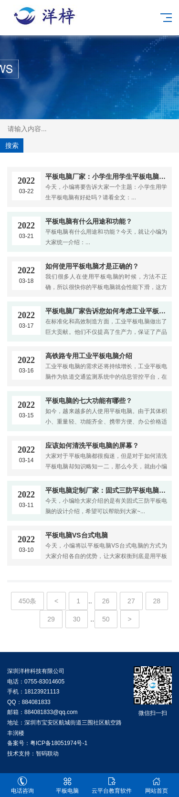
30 (77, 619)
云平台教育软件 (112, 785)
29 (51, 619)
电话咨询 (22, 785)
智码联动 (47, 753)
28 (157, 601)
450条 (27, 601)
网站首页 (156, 785)
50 (106, 619)
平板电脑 (67, 785)
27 (131, 601)
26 (106, 601)
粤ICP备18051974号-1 (58, 743)
